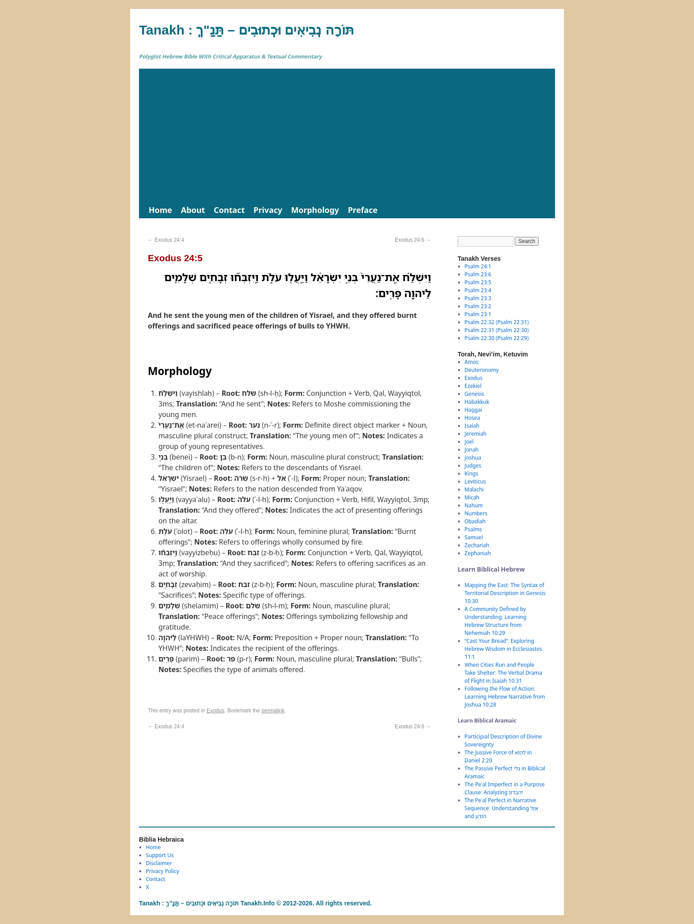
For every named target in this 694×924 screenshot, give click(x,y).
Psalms (473, 529)
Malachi (474, 489)
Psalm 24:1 (478, 266)
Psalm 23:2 (478, 306)
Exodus (215, 710)
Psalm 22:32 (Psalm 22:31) (497, 322)
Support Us (160, 855)
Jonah (472, 449)
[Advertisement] (347, 135)
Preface (363, 210)
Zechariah (477, 545)
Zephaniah (478, 553)
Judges (473, 465)
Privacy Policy (162, 871)
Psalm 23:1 (478, 314)
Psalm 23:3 (478, 298)
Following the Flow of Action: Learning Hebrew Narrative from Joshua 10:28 (505, 696)
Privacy (268, 210)
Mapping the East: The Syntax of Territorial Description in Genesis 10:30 (505, 593)
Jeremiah (476, 433)
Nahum (474, 505)
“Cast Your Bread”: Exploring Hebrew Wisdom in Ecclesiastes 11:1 (503, 649)
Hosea (472, 417)
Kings (471, 473)
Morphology (315, 210)
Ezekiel (473, 386)
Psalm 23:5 (478, 282)
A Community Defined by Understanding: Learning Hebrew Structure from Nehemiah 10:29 (496, 621)
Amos (471, 362)
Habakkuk (477, 402)
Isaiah (472, 425)
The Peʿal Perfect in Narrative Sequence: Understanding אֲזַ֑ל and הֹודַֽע (501, 808)
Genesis (474, 394)
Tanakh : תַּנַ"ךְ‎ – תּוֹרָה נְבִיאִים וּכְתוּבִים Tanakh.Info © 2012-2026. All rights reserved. (255, 903)
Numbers (476, 513)
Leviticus (475, 481)
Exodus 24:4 (166, 240)
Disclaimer (159, 863)
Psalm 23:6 (478, 274)
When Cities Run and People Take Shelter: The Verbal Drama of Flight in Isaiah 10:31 (503, 672)
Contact (229, 210)
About (193, 210)
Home (160, 210)
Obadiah (475, 521)
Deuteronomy (482, 370)
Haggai (473, 410)
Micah (472, 497)
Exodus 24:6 (413, 240)
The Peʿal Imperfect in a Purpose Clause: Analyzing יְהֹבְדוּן (505, 788)
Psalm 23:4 (478, 290)
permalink (273, 710)
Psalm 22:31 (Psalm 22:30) (497, 330)
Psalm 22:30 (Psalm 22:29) (497, 338)
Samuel (474, 537)
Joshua (473, 457)
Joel (469, 441)
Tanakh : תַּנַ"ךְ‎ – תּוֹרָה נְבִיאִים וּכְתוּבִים (246, 30)
